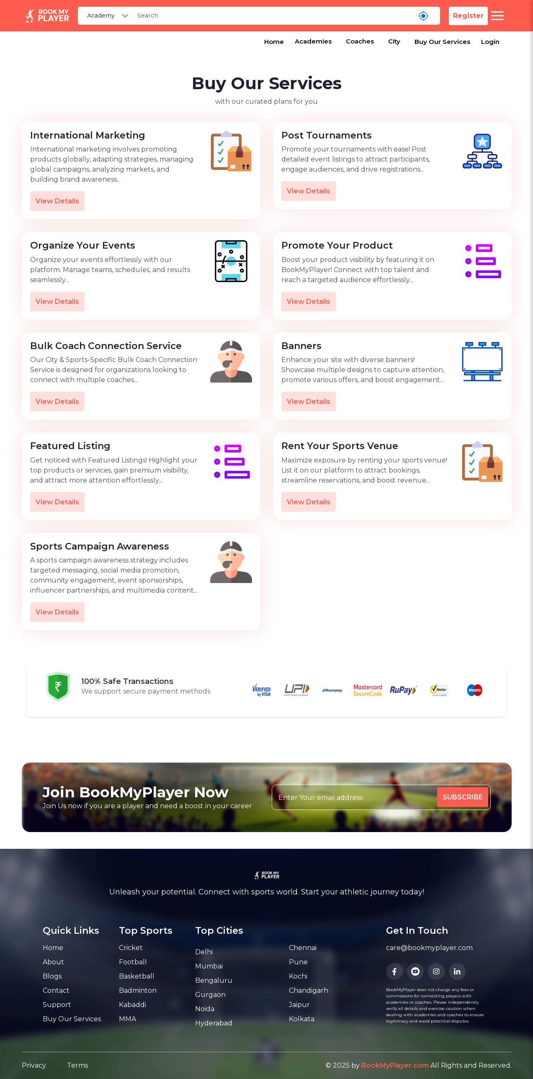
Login (490, 42)
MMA (127, 1019)
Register (468, 16)
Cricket (131, 948)
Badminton (138, 990)
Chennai (303, 948)
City (394, 41)
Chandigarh (308, 990)
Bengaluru (213, 980)
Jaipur (299, 1005)
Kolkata (301, 1019)
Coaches (360, 41)
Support (57, 1005)
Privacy (34, 1065)
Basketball (136, 976)
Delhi (204, 952)
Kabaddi (132, 1005)
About (53, 962)
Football (133, 962)
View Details (57, 201)
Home (274, 42)
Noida (204, 1009)
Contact (56, 990)
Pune (298, 962)
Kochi (298, 976)
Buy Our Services (442, 42)
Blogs (52, 976)
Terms (77, 1065)
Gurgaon (210, 995)
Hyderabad (213, 1023)
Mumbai (209, 966)
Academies (313, 41)
